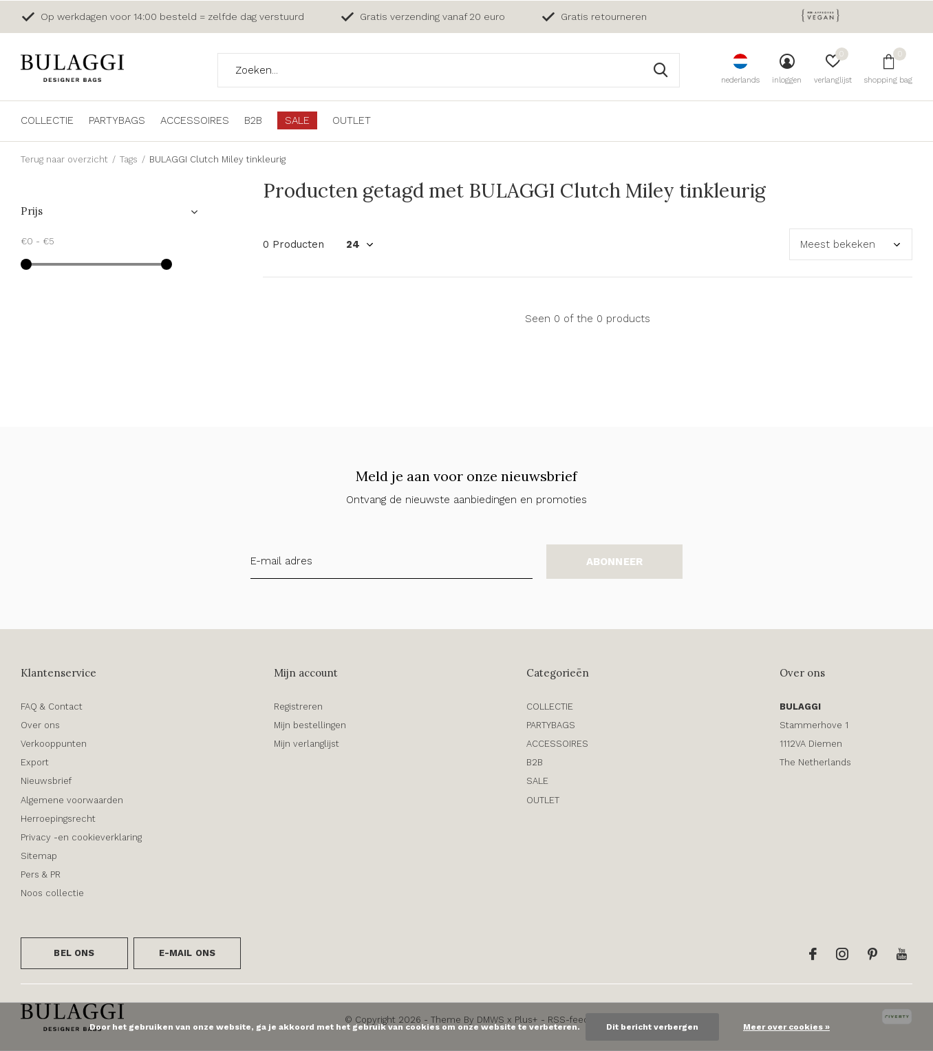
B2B (253, 120)
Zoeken (660, 70)
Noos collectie (52, 893)
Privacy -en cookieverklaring (81, 837)
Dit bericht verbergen (652, 1027)
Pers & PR (41, 874)
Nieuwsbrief (46, 781)
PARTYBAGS (117, 120)
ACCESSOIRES (194, 120)
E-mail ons (187, 953)
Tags (129, 159)
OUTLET (351, 120)
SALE (297, 120)
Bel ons (74, 953)
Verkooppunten (54, 744)
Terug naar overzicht (64, 159)
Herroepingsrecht (58, 819)
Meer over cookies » (786, 1027)
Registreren (298, 706)
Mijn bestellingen (310, 725)
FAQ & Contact (52, 706)
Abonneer (614, 561)
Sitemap (39, 856)
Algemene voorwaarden (72, 800)
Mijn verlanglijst (306, 744)
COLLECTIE (47, 120)
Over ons (40, 725)
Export (35, 762)
